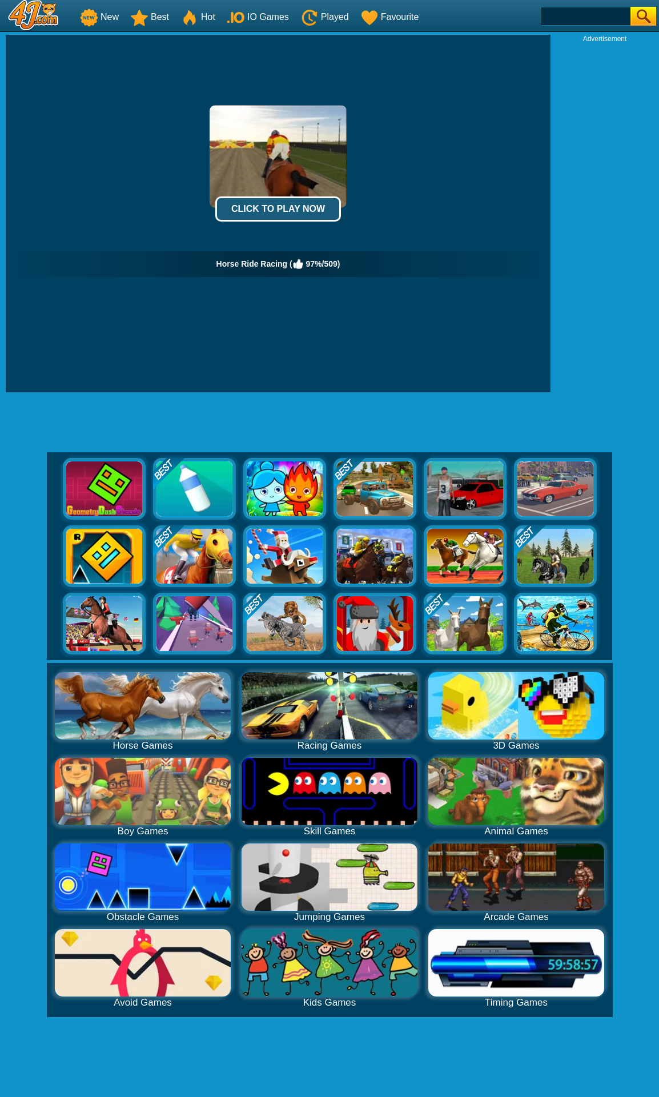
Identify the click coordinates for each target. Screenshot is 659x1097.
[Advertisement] (604, 214)
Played (324, 17)
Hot (197, 17)
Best (149, 17)
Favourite (389, 17)
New (99, 17)
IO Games (258, 17)
